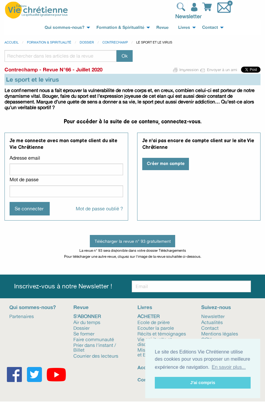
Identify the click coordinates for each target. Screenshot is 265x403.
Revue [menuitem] (162, 27)
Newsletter (188, 16)
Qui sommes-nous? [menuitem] (64, 27)
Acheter (148, 316)
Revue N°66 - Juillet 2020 (72, 69)
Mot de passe (24, 179)
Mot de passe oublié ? (99, 209)
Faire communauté (93, 339)
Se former (83, 333)
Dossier (87, 42)
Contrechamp (115, 42)
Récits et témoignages (161, 333)
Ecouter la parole (155, 327)
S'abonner (87, 316)
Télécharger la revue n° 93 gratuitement (133, 241)
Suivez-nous (216, 307)
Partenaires (21, 316)
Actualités (212, 322)
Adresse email (25, 158)
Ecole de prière (153, 322)
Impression (186, 69)
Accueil (11, 42)
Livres (144, 307)
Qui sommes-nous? (32, 307)
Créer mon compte (165, 163)
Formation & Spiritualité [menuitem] (120, 27)
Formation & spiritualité (49, 42)
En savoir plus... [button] (229, 367)
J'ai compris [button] (202, 382)
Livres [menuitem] (184, 27)
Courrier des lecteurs (95, 355)
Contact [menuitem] (210, 27)
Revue (81, 307)
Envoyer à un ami (219, 69)
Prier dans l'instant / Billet (94, 347)
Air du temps (86, 322)
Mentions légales (219, 333)
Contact (210, 327)
